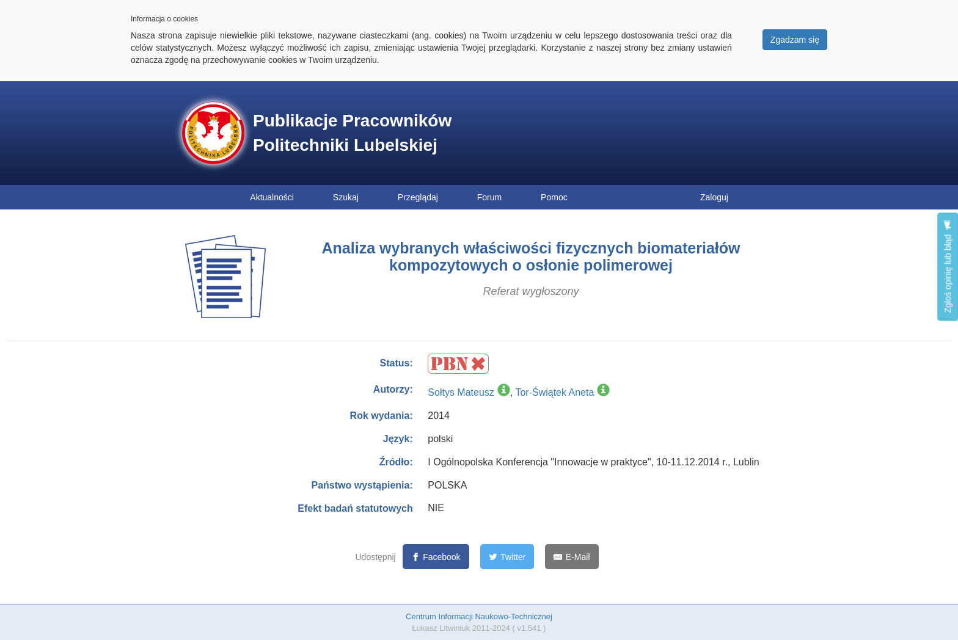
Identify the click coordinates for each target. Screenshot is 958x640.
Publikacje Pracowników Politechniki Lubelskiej (352, 133)
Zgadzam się (794, 40)
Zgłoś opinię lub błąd (948, 266)
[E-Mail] (571, 556)
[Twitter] (507, 556)
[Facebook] (436, 556)
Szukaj (346, 197)
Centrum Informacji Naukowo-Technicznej (479, 616)
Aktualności (272, 197)
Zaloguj (714, 197)
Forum (489, 197)
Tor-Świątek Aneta (554, 392)
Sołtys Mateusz (461, 392)
